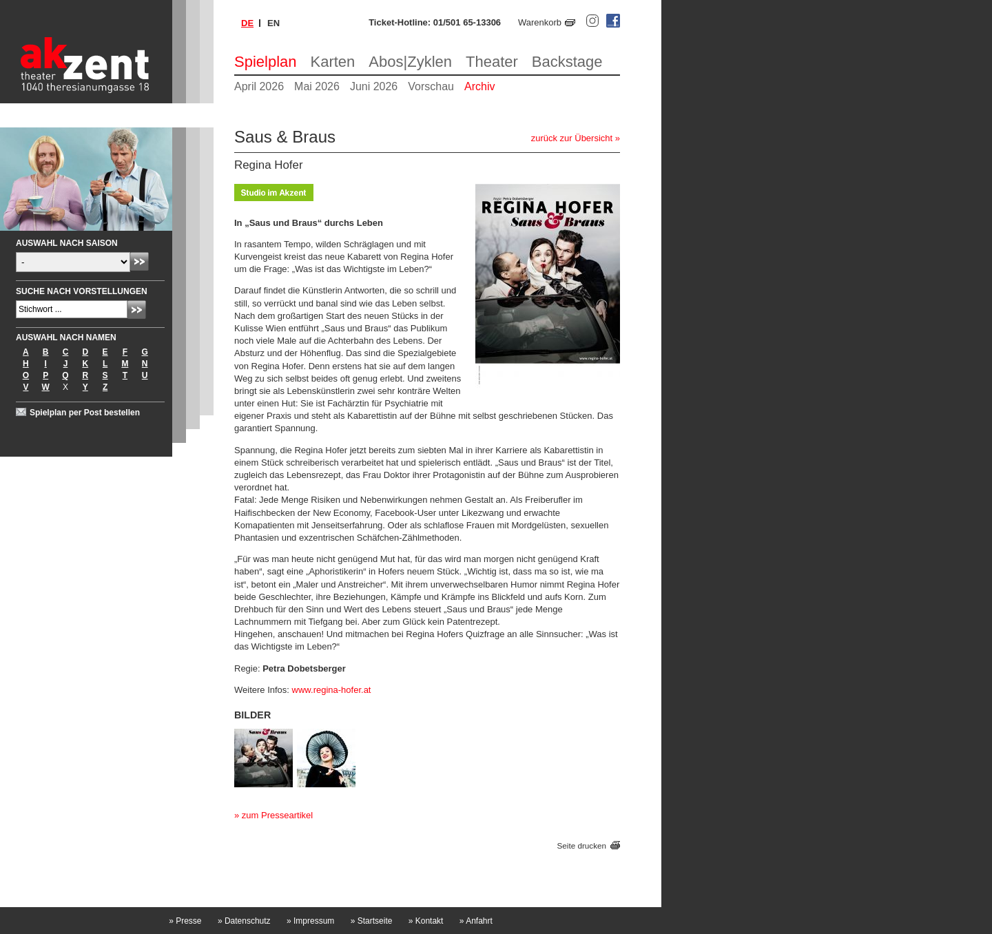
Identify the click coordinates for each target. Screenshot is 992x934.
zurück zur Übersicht (571, 138)
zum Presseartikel (277, 815)
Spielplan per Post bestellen (85, 412)
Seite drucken (581, 845)
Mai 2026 (317, 86)
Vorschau (431, 86)
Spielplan (265, 61)
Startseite (372, 921)
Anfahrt (476, 921)
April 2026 (259, 86)
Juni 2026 (373, 86)
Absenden (139, 261)
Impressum (310, 921)
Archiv (479, 86)
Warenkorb (539, 22)
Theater (492, 61)
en (273, 23)
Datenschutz (244, 921)
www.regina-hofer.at (331, 690)
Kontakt (426, 921)
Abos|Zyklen (410, 61)
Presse (185, 921)
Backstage (567, 61)
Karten (333, 61)
